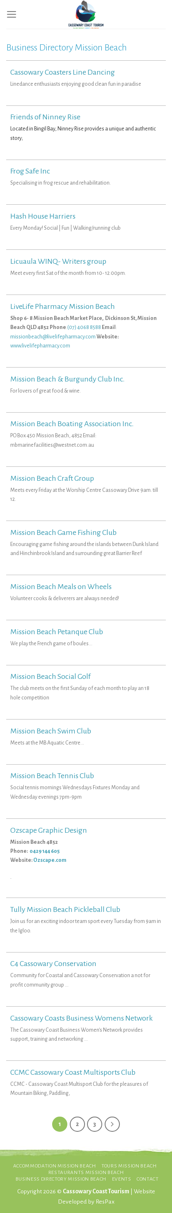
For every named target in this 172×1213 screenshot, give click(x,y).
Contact (148, 1179)
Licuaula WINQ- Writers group (58, 261)
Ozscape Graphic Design (48, 830)
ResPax (105, 1201)
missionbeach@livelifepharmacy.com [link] (53, 337)
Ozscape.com (50, 860)
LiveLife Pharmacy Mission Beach (62, 306)
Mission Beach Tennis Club (52, 776)
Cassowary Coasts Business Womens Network (81, 1018)
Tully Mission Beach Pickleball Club (65, 909)
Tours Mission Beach (129, 1166)
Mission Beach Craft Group (52, 478)
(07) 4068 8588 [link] (84, 327)
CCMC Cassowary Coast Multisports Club (72, 1072)
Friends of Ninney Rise (45, 117)
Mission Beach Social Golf (50, 676)
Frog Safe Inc (30, 171)
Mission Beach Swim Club (50, 731)
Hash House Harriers (43, 216)
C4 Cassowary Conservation (53, 963)
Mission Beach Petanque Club (56, 632)
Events (121, 1179)
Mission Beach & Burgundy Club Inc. (67, 379)
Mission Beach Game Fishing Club (63, 532)
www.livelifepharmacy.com (40, 346)
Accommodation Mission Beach (54, 1166)
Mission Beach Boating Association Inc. (72, 424)
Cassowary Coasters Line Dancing (62, 72)
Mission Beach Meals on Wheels (61, 587)
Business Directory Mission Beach (61, 1179)
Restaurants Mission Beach (86, 1172)
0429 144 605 (45, 851)
